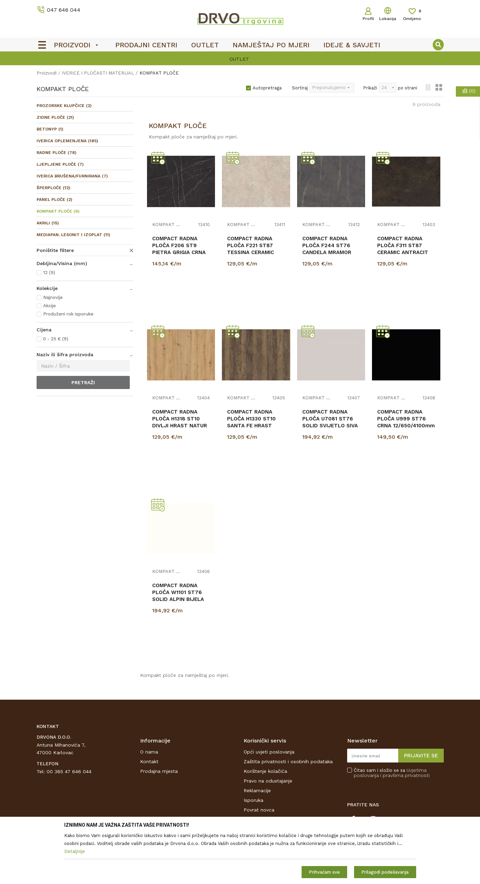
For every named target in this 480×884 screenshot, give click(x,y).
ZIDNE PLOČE (55, 117)
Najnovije (53, 297)
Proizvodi (47, 73)
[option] (240, 59)
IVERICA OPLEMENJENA (67, 140)
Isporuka (253, 800)
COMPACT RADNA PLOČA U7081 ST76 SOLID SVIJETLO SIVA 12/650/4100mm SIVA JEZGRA (330, 426)
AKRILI (48, 223)
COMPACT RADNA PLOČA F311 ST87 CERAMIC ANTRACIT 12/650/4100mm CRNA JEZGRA (406, 252)
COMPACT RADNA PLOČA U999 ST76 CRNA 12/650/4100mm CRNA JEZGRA (406, 422)
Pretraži (83, 382)
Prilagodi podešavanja (385, 872)
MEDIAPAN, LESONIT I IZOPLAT (73, 234)
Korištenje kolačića (265, 771)
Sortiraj (300, 87)
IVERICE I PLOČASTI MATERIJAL (98, 73)
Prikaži (370, 87)
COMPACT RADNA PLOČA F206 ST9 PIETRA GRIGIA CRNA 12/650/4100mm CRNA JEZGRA (181, 252)
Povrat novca (259, 810)
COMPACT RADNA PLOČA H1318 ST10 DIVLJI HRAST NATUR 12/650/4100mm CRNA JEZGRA (181, 426)
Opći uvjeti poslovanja (269, 752)
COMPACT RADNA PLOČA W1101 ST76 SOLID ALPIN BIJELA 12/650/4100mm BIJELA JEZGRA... (178, 599)
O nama (149, 752)
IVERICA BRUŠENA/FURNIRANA (72, 176)
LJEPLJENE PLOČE (60, 164)
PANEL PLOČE (54, 199)
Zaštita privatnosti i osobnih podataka (288, 761)
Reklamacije (257, 790)
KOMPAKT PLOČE (58, 211)
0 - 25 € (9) (55, 338)
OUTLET (239, 59)
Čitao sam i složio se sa (392, 773)
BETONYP (50, 129)
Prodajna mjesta (159, 771)
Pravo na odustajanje (268, 781)
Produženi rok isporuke (68, 314)
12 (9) (49, 272)
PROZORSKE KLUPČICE (64, 105)
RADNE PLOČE (56, 152)
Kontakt (149, 761)
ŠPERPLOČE (53, 187)
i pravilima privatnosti (405, 775)
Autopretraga (267, 87)
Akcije (49, 305)
